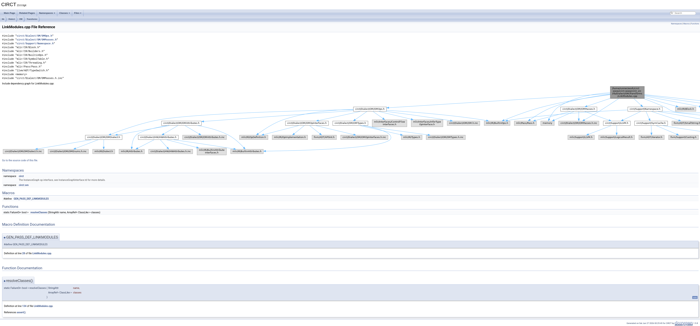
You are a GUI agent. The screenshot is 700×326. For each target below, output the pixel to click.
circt (21, 176)
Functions (695, 24)
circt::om (24, 185)
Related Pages (27, 13)
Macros (686, 24)
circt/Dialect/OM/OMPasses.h (37, 39)
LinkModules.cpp (41, 253)
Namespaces (47, 13)
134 (24, 306)
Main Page (9, 13)
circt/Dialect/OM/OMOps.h (34, 35)
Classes (64, 13)
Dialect (12, 19)
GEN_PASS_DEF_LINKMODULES (31, 198)
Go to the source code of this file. (20, 160)
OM (20, 19)
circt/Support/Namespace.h (35, 43)
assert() (21, 312)
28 (23, 253)
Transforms (32, 19)
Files (78, 13)
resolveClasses (38, 212)
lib (3, 19)
